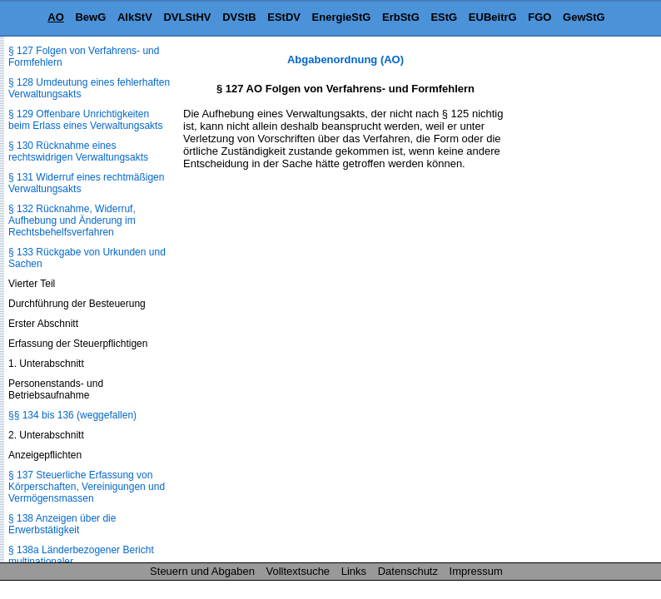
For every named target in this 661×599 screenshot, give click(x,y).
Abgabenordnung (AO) (345, 59)
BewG (90, 17)
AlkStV (134, 17)
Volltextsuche (298, 571)
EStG (443, 17)
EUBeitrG (493, 17)
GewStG (584, 17)
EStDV (284, 17)
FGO (539, 17)
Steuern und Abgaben (202, 571)
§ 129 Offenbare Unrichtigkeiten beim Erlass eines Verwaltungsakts (85, 119)
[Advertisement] (577, 302)
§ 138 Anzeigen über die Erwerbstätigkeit (62, 524)
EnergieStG (341, 17)
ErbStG (401, 17)
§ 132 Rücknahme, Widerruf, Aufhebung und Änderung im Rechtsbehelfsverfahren (72, 220)
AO (55, 17)
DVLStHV (187, 17)
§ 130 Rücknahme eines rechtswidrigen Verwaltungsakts (78, 151)
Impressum (476, 571)
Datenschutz (408, 571)
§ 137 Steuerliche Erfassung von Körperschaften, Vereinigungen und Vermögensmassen (86, 486)
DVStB (239, 17)
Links (353, 571)
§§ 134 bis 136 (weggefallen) (72, 415)
